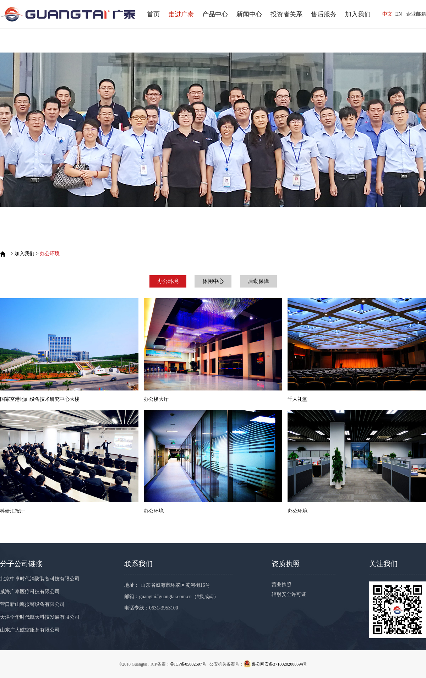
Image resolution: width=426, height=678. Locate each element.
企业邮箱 (416, 14)
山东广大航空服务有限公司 (30, 630)
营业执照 (281, 584)
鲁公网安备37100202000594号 (279, 664)
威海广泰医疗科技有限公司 (30, 591)
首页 (153, 14)
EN (398, 14)
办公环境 (168, 281)
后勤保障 (258, 281)
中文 (387, 14)
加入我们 (358, 14)
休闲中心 (213, 281)
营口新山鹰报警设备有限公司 (32, 604)
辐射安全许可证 (289, 594)
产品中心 (215, 14)
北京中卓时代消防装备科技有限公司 (40, 578)
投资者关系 (286, 14)
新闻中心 (249, 14)
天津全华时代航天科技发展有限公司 (40, 617)
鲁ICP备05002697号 (188, 664)
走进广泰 (181, 14)
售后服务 (324, 14)
